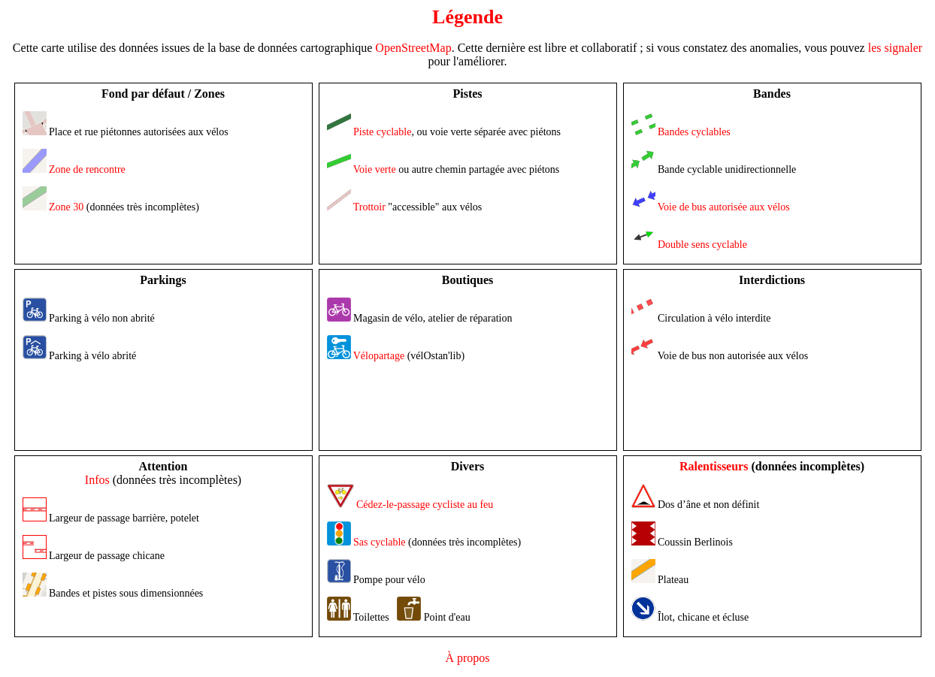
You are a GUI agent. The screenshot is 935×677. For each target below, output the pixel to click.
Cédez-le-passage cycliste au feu (424, 504)
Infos (97, 479)
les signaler (895, 47)
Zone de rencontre (87, 169)
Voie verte (374, 169)
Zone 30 (66, 207)
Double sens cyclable (702, 244)
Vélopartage (378, 355)
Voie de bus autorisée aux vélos (724, 207)
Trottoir (369, 207)
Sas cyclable (379, 542)
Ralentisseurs (714, 466)
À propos (467, 657)
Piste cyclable (382, 132)
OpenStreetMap (413, 47)
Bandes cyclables (694, 132)
